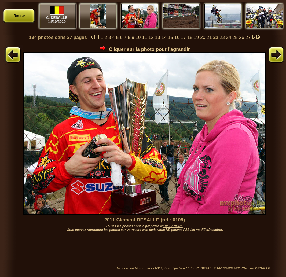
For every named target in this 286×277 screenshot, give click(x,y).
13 (157, 37)
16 (176, 37)
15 (170, 37)
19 (196, 37)
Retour (19, 16)
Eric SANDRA (173, 226)
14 (164, 37)
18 (189, 37)
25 (235, 37)
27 (248, 37)
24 (228, 37)
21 (209, 37)
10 (138, 37)
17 (183, 37)
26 (241, 37)
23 (222, 37)
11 (144, 37)
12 (150, 37)
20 (202, 37)
